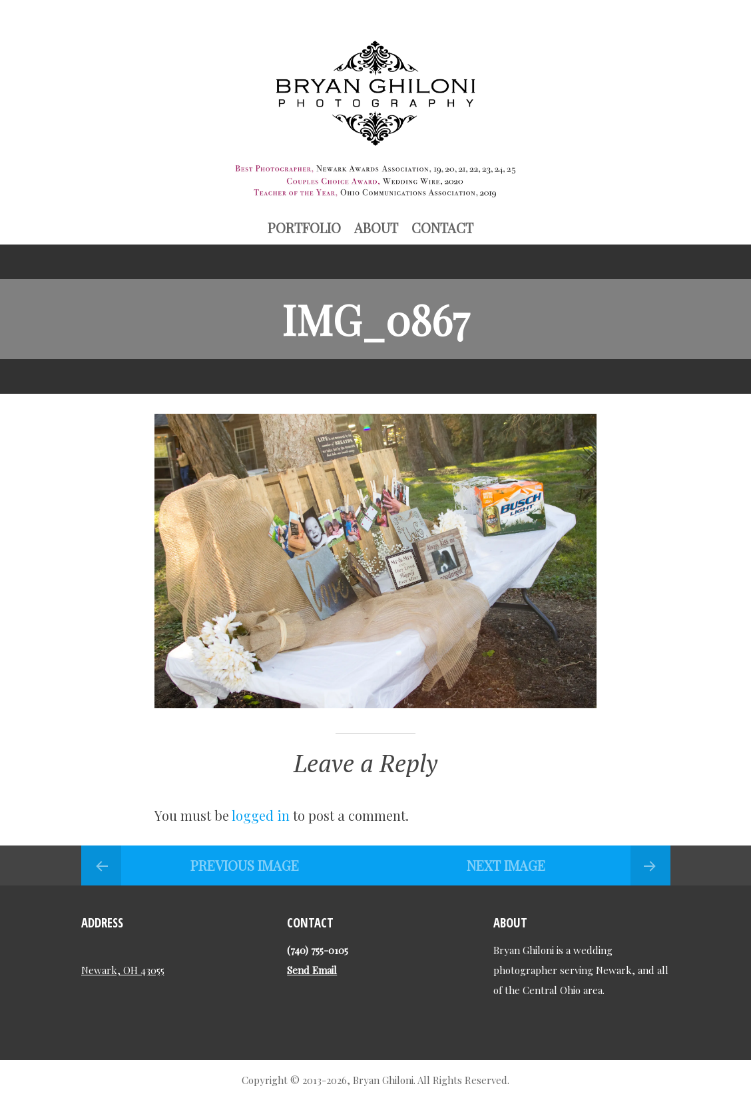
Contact (442, 228)
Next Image (506, 865)
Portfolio (304, 228)
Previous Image (244, 865)
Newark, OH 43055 (122, 970)
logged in (261, 815)
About (376, 228)
